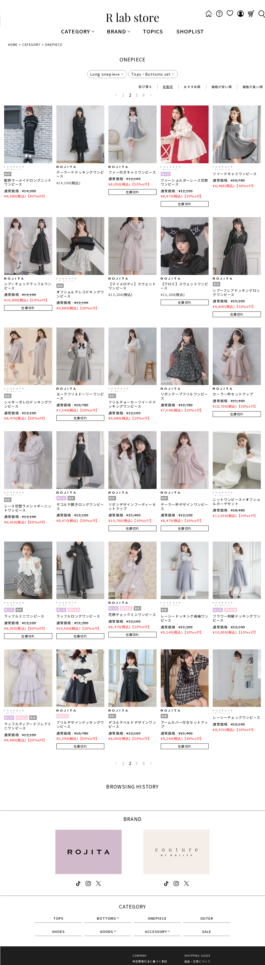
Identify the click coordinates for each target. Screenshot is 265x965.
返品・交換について (197, 961)
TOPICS (153, 31)
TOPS (58, 919)
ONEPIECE (157, 919)
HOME (13, 44)
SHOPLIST (190, 31)
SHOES (58, 932)
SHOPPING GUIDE (197, 955)
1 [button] (123, 95)
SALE (206, 932)
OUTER (206, 919)
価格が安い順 (221, 86)
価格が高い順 (252, 86)
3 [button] (137, 95)
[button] (116, 95)
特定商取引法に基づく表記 (149, 961)
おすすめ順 (192, 86)
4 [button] (143, 95)
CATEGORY (31, 44)
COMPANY (139, 955)
